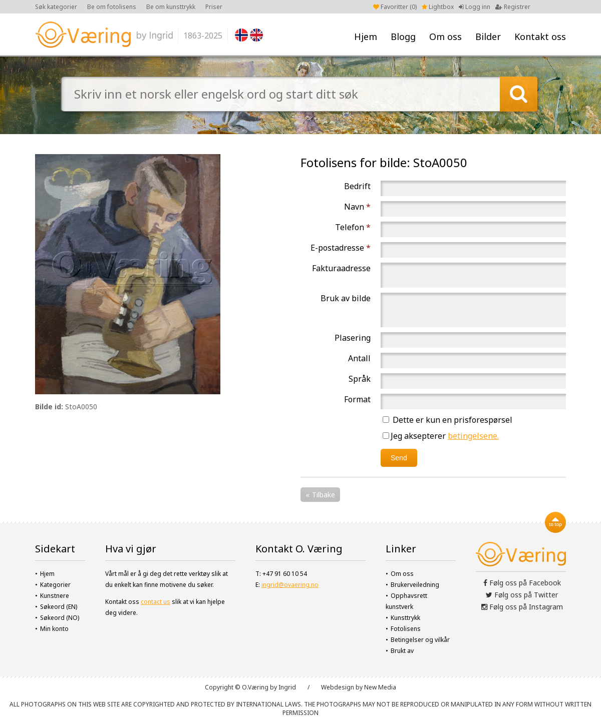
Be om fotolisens (111, 7)
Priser (213, 7)
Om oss (445, 37)
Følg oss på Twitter (522, 594)
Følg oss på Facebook (522, 582)
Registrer (512, 7)
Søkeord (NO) (59, 617)
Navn (357, 206)
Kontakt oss (540, 37)
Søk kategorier (56, 7)
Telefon (353, 227)
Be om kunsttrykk (170, 7)
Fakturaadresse (341, 268)
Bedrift (357, 186)
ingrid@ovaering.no (290, 584)
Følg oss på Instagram (522, 606)
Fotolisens (406, 628)
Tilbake (323, 494)
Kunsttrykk (405, 617)
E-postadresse (341, 247)
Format (357, 399)
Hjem (365, 37)
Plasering (353, 337)
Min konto (54, 628)
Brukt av (402, 650)
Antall (359, 358)
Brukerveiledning (415, 584)
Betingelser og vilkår (420, 639)
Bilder (488, 37)
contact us (155, 601)
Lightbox (438, 7)
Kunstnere (54, 595)
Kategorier (55, 584)
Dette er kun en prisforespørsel (447, 419)
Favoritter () (395, 7)
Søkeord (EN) (58, 606)
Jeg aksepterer (441, 435)
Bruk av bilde (346, 298)
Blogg (403, 37)
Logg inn (474, 7)
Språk (360, 378)
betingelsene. (473, 435)
